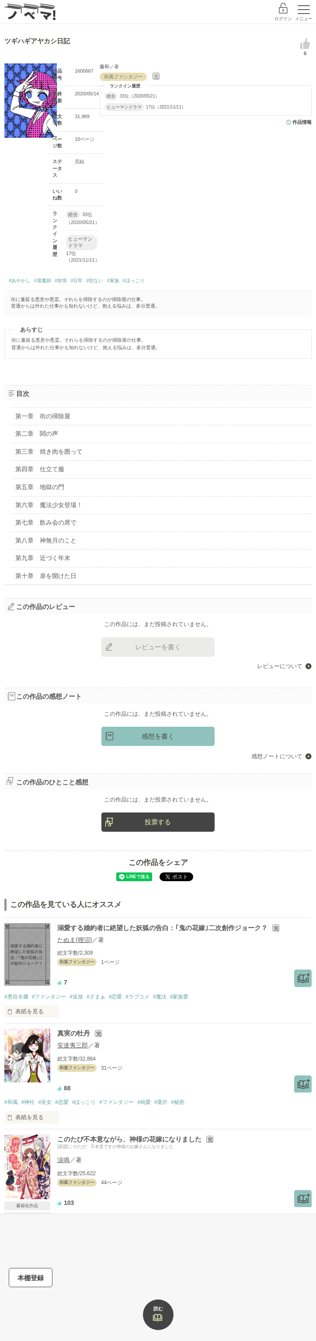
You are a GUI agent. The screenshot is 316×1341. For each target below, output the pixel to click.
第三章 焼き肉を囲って (49, 451)
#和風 (11, 1102)
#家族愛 (179, 997)
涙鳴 (63, 1159)
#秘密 (177, 1102)
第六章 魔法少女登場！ (49, 504)
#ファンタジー (49, 997)
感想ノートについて (276, 756)
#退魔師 (42, 280)
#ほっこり (134, 280)
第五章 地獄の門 (39, 486)
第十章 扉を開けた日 (45, 575)
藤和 (104, 66)
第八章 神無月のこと (45, 540)
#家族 (113, 280)
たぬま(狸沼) (74, 939)
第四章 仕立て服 (39, 469)
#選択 (161, 1102)
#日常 (76, 280)
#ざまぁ (96, 997)
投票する (158, 822)
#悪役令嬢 (16, 997)
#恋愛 (115, 997)
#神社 (28, 1102)
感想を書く (158, 736)
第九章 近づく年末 (42, 557)
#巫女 (45, 1102)
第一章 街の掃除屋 (42, 416)
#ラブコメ (137, 997)
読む (158, 1308)
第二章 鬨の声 (36, 433)
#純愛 (144, 1102)
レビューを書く (158, 647)
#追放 (76, 997)
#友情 (61, 280)
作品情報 (302, 122)
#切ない (94, 280)
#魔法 (160, 997)
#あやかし (20, 280)
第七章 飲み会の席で (45, 522)
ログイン (283, 18)
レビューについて (279, 666)
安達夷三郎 (72, 1045)
